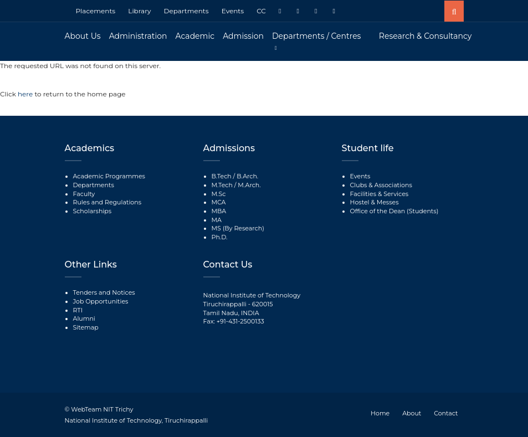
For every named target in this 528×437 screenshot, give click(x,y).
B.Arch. (247, 176)
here (26, 94)
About (411, 413)
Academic (195, 36)
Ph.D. (220, 237)
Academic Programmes (109, 176)
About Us (83, 36)
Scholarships (92, 211)
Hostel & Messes (374, 202)
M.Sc (219, 194)
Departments (186, 11)
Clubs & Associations (381, 185)
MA (217, 220)
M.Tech (222, 185)
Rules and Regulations (107, 202)
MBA (219, 211)
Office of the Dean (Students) (394, 211)
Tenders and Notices (104, 292)
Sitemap (86, 327)
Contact (446, 413)
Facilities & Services (379, 194)
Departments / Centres (316, 36)
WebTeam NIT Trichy (102, 409)
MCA (219, 202)
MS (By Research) (238, 228)
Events (233, 11)
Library (139, 11)
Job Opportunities (101, 301)
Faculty (84, 194)
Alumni (84, 318)
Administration (138, 36)
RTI (78, 310)
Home (380, 413)
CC (261, 11)
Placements (96, 11)
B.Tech (222, 176)
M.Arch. (249, 185)
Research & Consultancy (425, 36)
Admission (243, 36)
